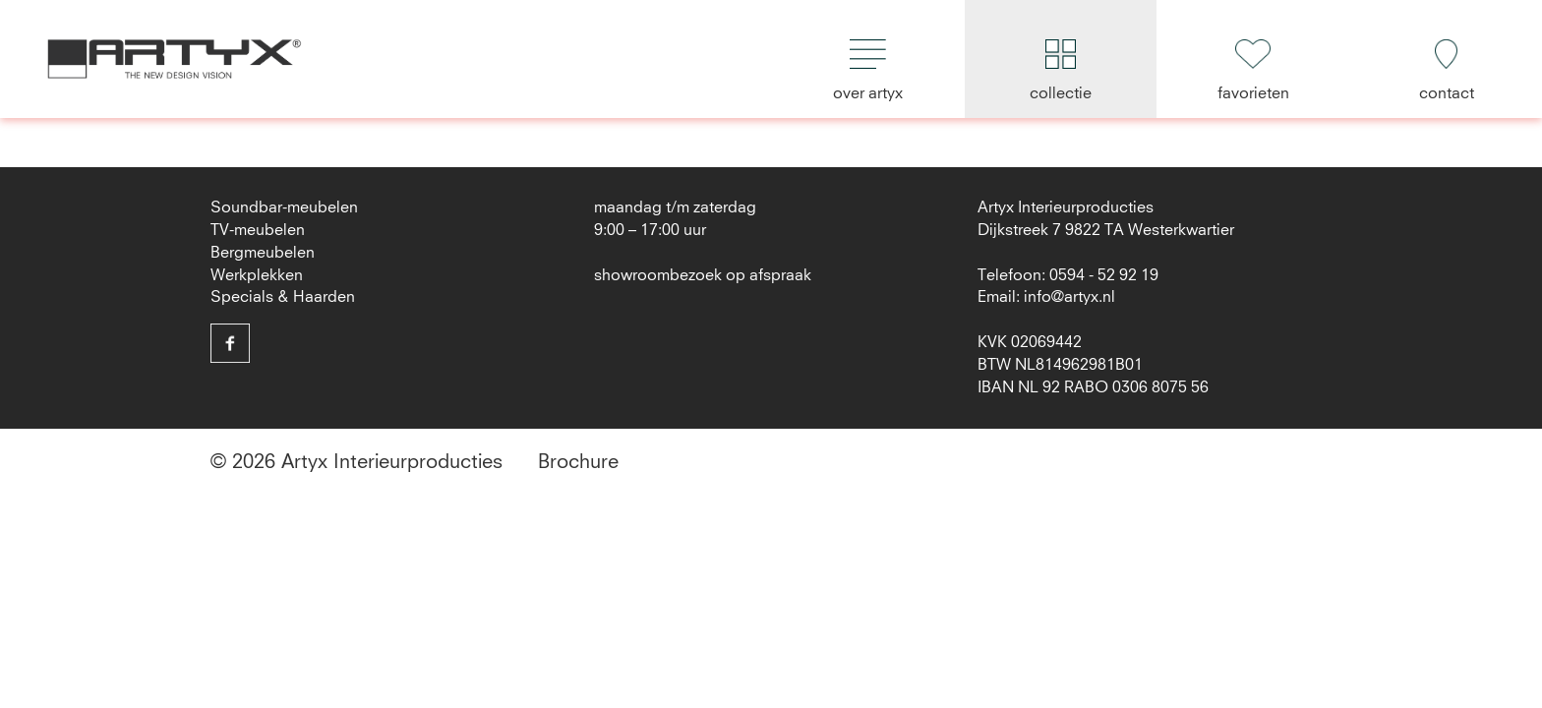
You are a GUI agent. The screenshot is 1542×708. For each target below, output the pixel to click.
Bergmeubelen (262, 253)
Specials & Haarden (282, 297)
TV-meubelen (257, 230)
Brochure (578, 462)
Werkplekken (256, 275)
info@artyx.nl (1069, 297)
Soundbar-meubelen (284, 207)
